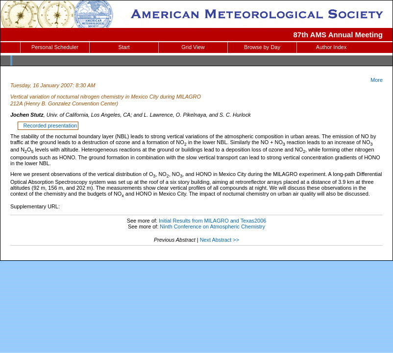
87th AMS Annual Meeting (338, 34)
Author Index (331, 47)
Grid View (192, 47)
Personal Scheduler (54, 47)
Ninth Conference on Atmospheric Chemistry (212, 226)
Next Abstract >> (219, 240)
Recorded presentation (48, 125)
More (376, 80)
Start (123, 47)
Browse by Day (262, 47)
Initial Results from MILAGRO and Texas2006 (212, 221)
